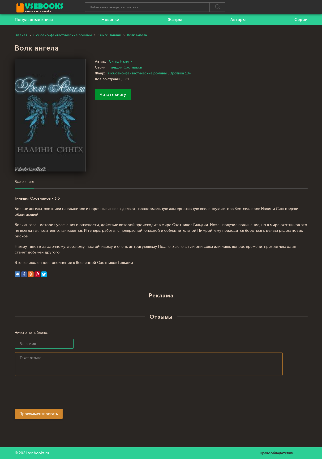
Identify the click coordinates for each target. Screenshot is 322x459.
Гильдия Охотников (125, 67)
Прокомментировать (38, 414)
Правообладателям (276, 453)
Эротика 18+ (180, 73)
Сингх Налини (121, 62)
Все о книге (24, 182)
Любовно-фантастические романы (138, 73)
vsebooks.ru (38, 453)
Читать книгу (113, 94)
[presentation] (50, 394)
